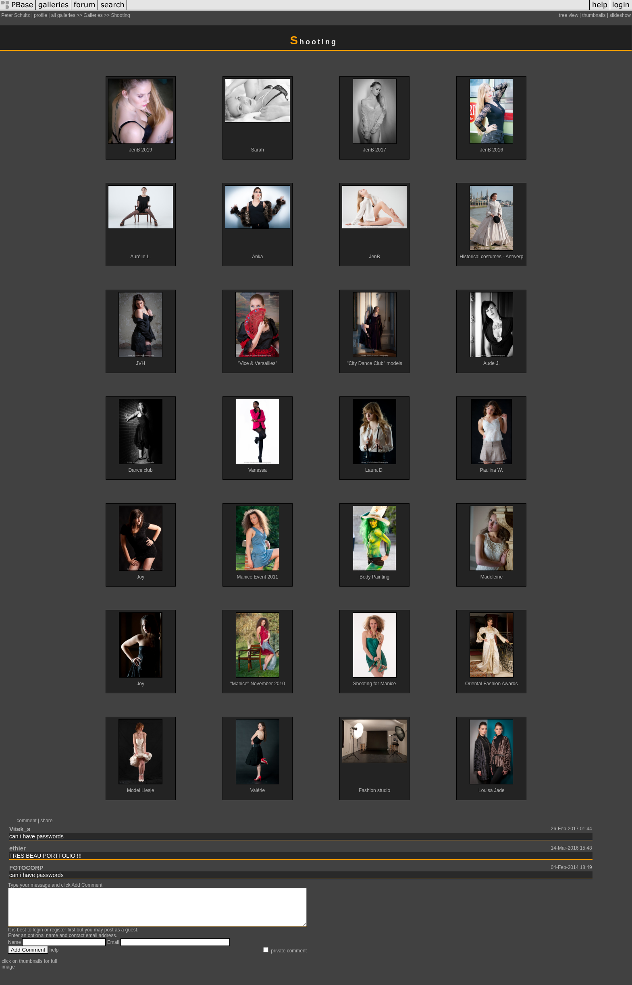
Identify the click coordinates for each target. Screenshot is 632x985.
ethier (17, 848)
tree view (568, 15)
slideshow (620, 15)
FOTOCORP (26, 867)
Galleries (92, 15)
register (58, 937)
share (46, 820)
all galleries (63, 15)
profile (40, 15)
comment (26, 820)
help (54, 957)
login (38, 937)
